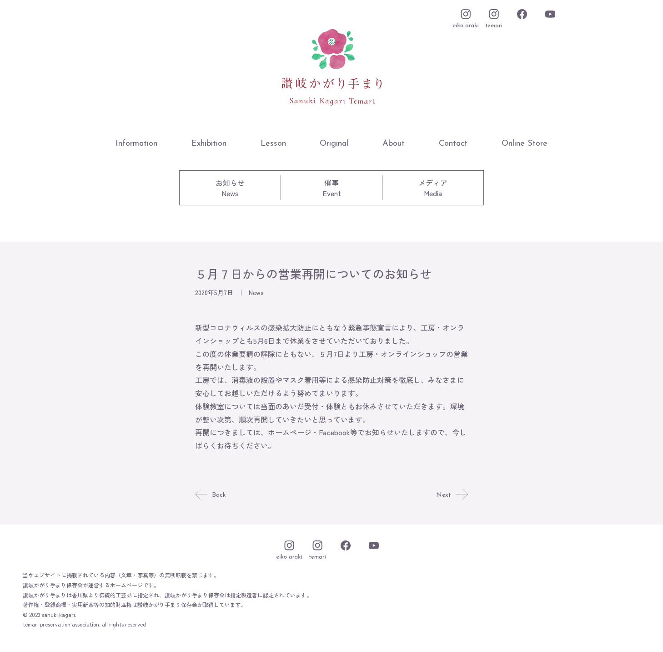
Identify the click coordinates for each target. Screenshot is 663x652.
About (393, 143)
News (256, 292)
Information (136, 143)
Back (211, 495)
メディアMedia (432, 188)
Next (451, 495)
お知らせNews (230, 188)
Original (334, 143)
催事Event (331, 188)
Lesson (273, 143)
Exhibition (208, 143)
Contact (453, 143)
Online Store (524, 143)
